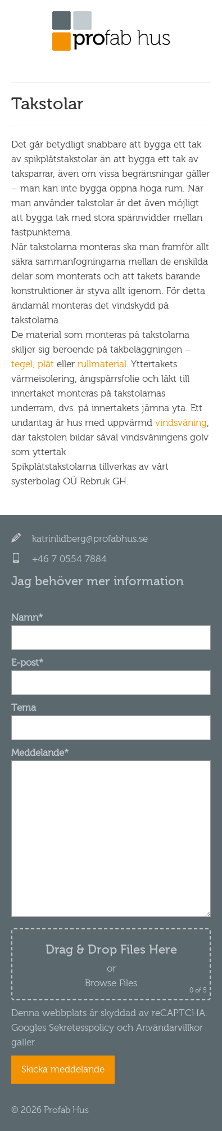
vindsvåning (181, 422)
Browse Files (111, 983)
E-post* (111, 672)
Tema (111, 717)
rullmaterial (102, 364)
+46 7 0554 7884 (69, 559)
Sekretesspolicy (81, 1027)
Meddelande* (111, 760)
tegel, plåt (32, 364)
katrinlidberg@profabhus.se (90, 538)
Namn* (111, 627)
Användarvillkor (168, 1027)
